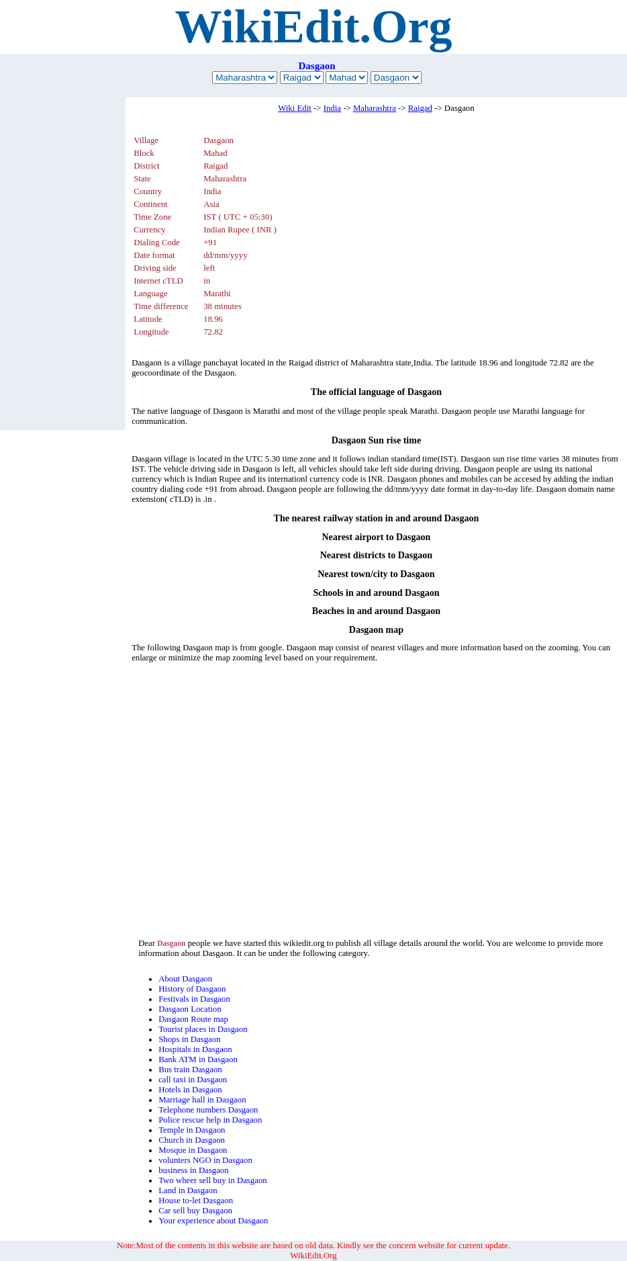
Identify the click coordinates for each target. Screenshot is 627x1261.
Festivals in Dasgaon (194, 999)
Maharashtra (374, 108)
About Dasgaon (185, 979)
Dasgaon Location (189, 1009)
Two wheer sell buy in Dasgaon (212, 1180)
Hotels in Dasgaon (190, 1089)
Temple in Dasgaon (191, 1130)
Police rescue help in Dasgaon (210, 1120)
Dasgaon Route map (193, 1019)
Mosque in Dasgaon (192, 1150)
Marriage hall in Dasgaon (202, 1099)
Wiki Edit (294, 108)
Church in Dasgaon (191, 1140)
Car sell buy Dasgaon (195, 1210)
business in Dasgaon (193, 1170)
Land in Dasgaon (187, 1190)
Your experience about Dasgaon (213, 1220)
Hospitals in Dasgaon (195, 1049)
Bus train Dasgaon (190, 1069)
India (332, 108)
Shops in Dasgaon (189, 1039)
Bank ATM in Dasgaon (198, 1059)
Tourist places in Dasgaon (202, 1029)
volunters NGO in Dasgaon (205, 1160)
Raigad (420, 108)
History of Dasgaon (192, 989)
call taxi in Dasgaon (192, 1079)
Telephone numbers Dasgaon (208, 1110)
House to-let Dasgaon (195, 1200)
